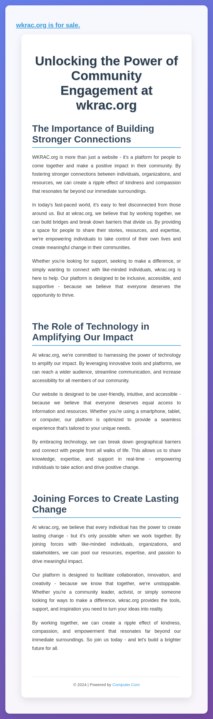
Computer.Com (126, 684)
